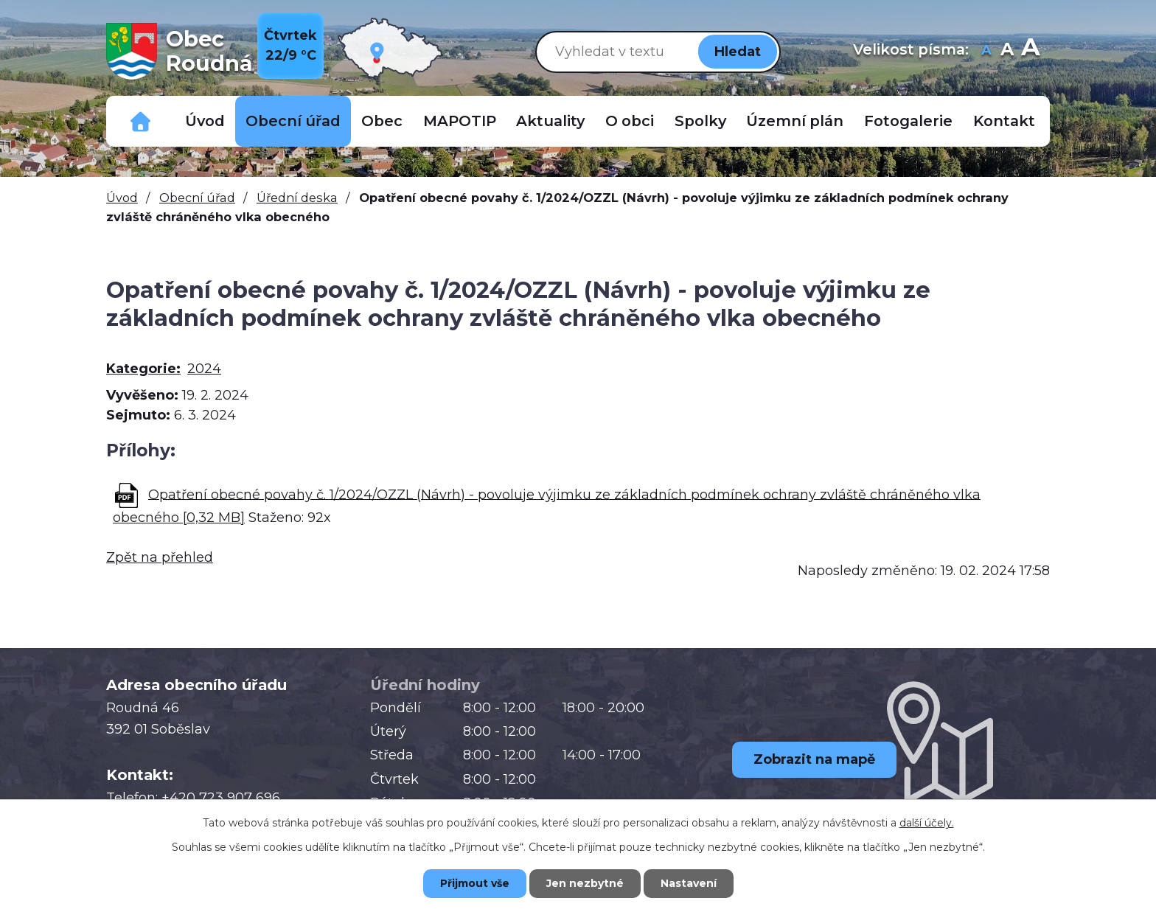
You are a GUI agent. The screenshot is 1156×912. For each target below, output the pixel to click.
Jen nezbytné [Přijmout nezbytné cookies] (585, 883)
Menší (986, 51)
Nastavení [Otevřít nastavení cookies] (689, 883)
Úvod (205, 121)
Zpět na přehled (159, 557)
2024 (204, 369)
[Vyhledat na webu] (614, 51)
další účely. (926, 822)
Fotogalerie (908, 121)
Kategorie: (143, 369)
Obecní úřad (293, 121)
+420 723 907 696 (220, 798)
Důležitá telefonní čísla (140, 121)
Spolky (700, 121)
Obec (382, 121)
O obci (629, 121)
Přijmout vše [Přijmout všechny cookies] (474, 883)
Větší (1030, 51)
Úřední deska (297, 197)
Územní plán (794, 121)
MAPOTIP (459, 121)
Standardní (1006, 51)
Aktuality (550, 121)
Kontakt (1004, 121)
